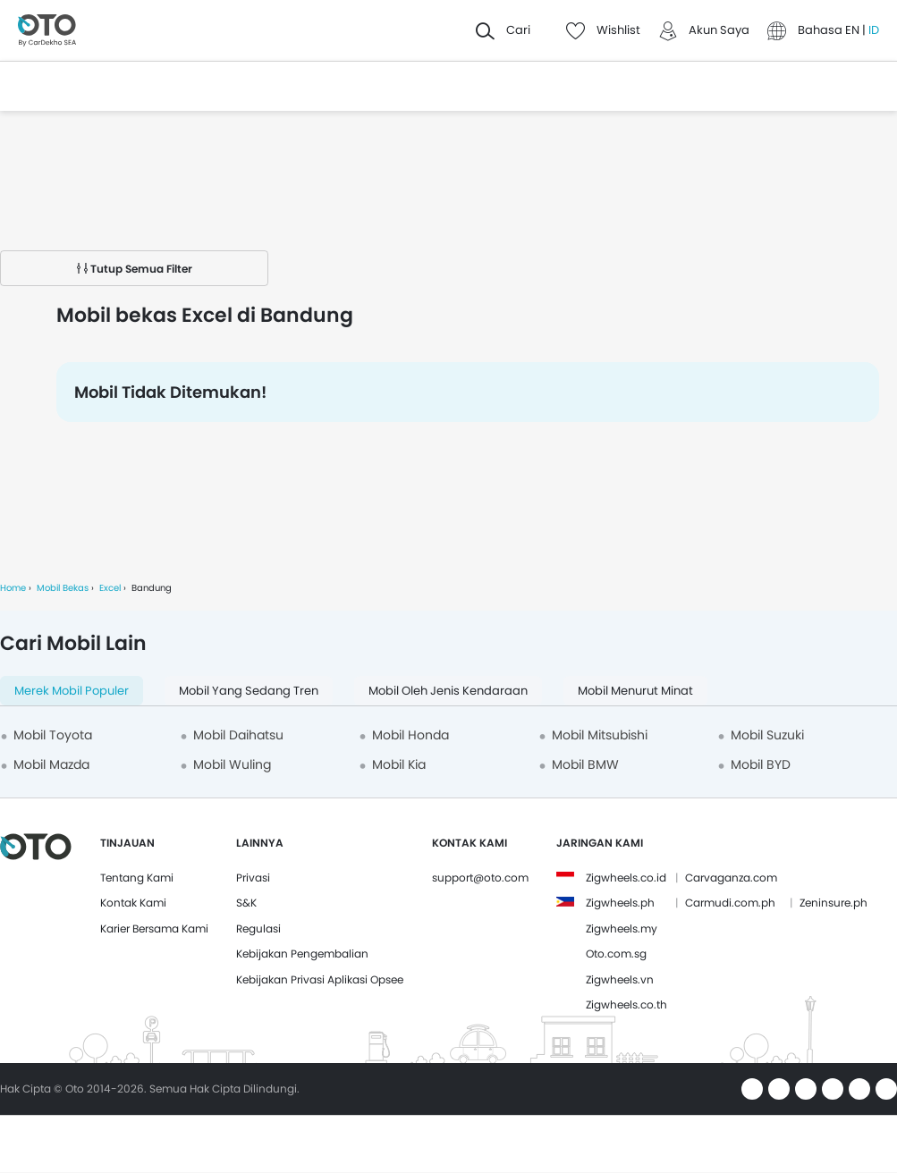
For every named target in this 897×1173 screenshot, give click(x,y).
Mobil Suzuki (767, 735)
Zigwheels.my (621, 928)
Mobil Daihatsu (238, 735)
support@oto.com (480, 877)
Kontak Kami (133, 902)
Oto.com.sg (616, 953)
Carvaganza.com (731, 877)
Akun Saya (719, 29)
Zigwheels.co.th (626, 1004)
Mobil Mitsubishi (599, 735)
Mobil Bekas (63, 588)
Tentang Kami (136, 877)
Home (13, 588)
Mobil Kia (399, 764)
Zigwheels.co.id (626, 877)
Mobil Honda (410, 735)
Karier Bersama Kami (154, 928)
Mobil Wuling (232, 764)
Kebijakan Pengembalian (302, 953)
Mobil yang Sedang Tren (248, 690)
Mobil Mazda (51, 764)
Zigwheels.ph (620, 902)
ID (873, 29)
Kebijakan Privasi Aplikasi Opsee (319, 979)
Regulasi (258, 928)
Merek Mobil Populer (71, 690)
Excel (110, 588)
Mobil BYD (761, 764)
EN (853, 29)
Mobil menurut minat (635, 690)
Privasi (253, 877)
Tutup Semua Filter (134, 268)
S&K (246, 902)
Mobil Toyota (52, 735)
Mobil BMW (585, 764)
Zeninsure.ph (833, 902)
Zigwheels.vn (620, 979)
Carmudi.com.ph (730, 902)
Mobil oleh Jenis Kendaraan (448, 690)
